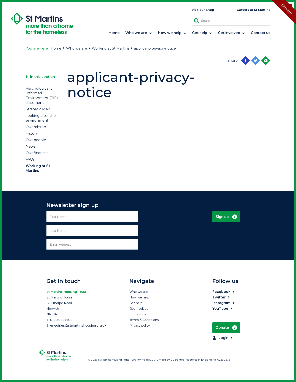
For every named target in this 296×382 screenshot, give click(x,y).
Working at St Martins (112, 48)
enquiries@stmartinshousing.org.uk (78, 325)
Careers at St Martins (253, 10)
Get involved (138, 309)
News (30, 146)
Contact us (137, 314)
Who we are (78, 48)
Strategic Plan (38, 109)
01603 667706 (61, 320)
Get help (135, 303)
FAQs (30, 159)
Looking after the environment (41, 118)
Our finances (37, 153)
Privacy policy (139, 325)
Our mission (36, 127)
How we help (139, 297)
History (32, 133)
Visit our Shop (203, 10)
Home (58, 48)
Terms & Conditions (144, 320)
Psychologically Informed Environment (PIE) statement (42, 95)
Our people (36, 140)
